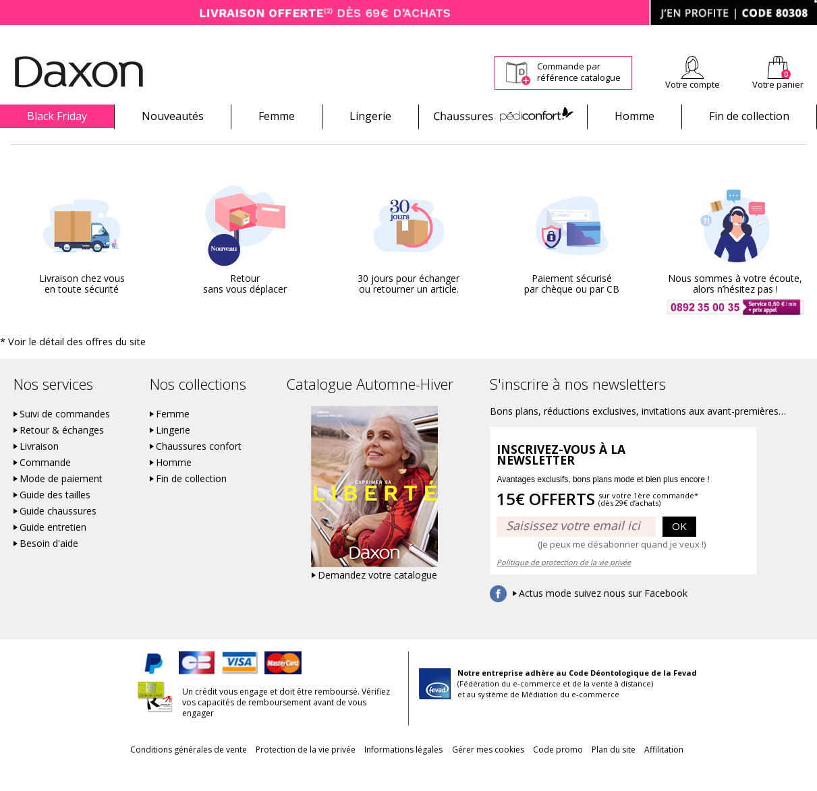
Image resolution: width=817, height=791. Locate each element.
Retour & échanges (62, 452)
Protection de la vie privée (281, 772)
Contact (802, 34)
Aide (765, 34)
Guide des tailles (55, 517)
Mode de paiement (61, 501)
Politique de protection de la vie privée (564, 584)
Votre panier (778, 84)
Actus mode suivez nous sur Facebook (603, 615)
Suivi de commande (462, 34)
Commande (45, 485)
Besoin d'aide (49, 565)
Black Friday (57, 116)
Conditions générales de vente (150, 772)
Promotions (28, 139)
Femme (276, 116)
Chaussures (503, 116)
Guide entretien (53, 549)
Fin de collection (749, 116)
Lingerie (370, 116)
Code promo (571, 772)
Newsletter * (685, 34)
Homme (634, 116)
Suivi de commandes (65, 436)
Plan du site (639, 772)
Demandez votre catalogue (377, 597)
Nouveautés (173, 116)
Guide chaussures (58, 533)
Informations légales (391, 772)
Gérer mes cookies (488, 772)
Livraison (39, 468)
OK (679, 548)
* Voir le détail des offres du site (61, 364)
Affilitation (702, 772)
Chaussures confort (199, 468)
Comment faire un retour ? (563, 34)
